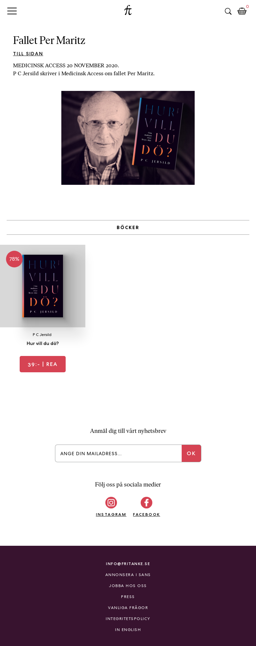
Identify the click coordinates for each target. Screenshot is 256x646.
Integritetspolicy (128, 618)
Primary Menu (12, 10)
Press (128, 596)
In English (128, 629)
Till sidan (28, 54)
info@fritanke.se (128, 563)
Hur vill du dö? (43, 343)
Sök (228, 11)
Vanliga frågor (128, 607)
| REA (43, 364)
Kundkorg (242, 11)
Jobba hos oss (128, 585)
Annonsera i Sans (128, 574)
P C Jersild (42, 334)
